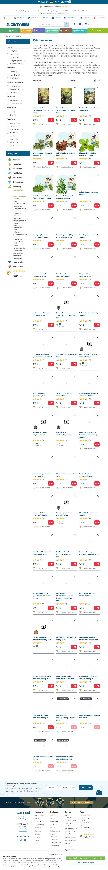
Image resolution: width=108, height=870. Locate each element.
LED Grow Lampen (18, 253)
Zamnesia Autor (54, 839)
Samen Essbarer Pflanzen (20, 208)
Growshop (17, 186)
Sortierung (71, 81)
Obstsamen (16, 216)
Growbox (15, 246)
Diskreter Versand (54, 846)
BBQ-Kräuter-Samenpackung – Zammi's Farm (66, 717)
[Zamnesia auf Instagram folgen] (21, 836)
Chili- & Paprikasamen (19, 203)
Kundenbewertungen (55, 831)
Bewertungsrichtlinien (71, 840)
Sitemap (52, 849)
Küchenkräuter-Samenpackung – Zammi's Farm (43, 110)
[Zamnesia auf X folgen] (29, 836)
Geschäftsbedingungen (71, 829)
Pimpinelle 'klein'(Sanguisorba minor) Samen (66, 315)
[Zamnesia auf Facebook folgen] (18, 836)
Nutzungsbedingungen (51, 794)
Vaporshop (17, 168)
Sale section (18, 266)
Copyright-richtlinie (70, 850)
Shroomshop (18, 182)
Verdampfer (38, 821)
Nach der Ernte (17, 255)
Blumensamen (17, 213)
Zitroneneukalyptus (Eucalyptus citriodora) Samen (41, 595)
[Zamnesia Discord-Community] (25, 840)
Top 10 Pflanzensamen (19, 196)
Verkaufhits (53, 824)
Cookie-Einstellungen (85, 863)
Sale (36, 844)
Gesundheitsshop (39, 824)
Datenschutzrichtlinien (56, 854)
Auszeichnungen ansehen (81, 802)
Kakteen (15, 201)
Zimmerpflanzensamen (19, 221)
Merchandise (18, 262)
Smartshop (17, 177)
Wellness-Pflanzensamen (20, 234)
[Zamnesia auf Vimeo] (25, 836)
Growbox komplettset (19, 248)
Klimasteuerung (17, 250)
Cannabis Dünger (17, 239)
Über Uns (52, 828)
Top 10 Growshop (18, 190)
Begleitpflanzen (17, 206)
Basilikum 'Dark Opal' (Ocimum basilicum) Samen (64, 554)
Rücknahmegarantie (70, 837)
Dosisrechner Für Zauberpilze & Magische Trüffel (84, 820)
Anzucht (15, 237)
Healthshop (17, 173)
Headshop (17, 164)
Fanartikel (37, 837)
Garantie (67, 843)
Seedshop (17, 159)
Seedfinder (53, 815)
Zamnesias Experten (55, 842)
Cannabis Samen (39, 815)
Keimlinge (15, 223)
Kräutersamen (17, 218)
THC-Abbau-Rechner (85, 815)
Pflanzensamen (17, 258)
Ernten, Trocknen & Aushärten (18, 242)
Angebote (37, 840)
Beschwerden (68, 846)
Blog (51, 818)
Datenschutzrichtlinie (36, 794)
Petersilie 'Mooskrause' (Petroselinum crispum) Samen (88, 434)
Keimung (15, 229)
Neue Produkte (54, 821)
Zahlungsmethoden (70, 820)
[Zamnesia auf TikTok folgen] (18, 840)
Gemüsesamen (17, 232)
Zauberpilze (38, 831)
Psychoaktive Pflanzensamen (17, 226)
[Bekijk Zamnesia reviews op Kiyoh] (9, 273)
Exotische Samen (17, 211)
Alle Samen (16, 198)
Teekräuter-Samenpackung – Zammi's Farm (66, 110)
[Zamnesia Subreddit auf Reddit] (21, 840)
